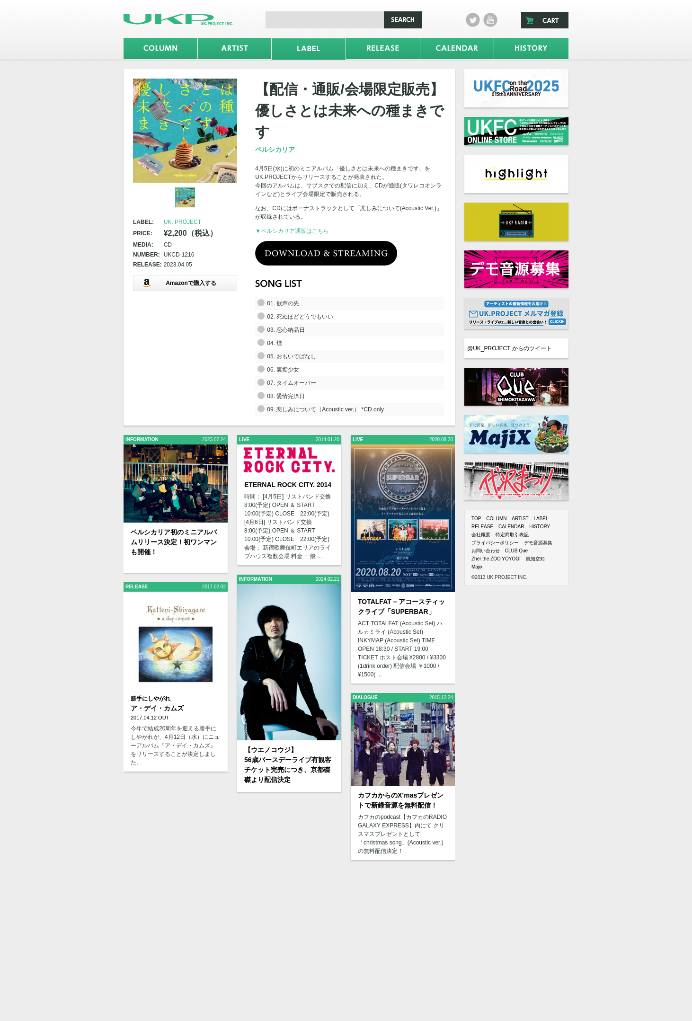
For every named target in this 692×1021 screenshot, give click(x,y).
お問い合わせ (485, 550)
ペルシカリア (275, 149)
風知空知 (535, 558)
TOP (476, 518)
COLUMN (496, 518)
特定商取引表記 (512, 534)
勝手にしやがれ (150, 698)
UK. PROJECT (182, 222)
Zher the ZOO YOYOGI (496, 558)
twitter (473, 20)
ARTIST (520, 518)
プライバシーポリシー (495, 542)
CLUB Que (516, 550)
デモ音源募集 (538, 542)
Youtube (490, 20)
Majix (476, 566)
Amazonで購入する (179, 283)
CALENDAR (511, 526)
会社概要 (480, 534)
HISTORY (539, 526)
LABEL (540, 518)
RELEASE (482, 526)
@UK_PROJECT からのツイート (509, 348)
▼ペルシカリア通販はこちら (292, 231)
